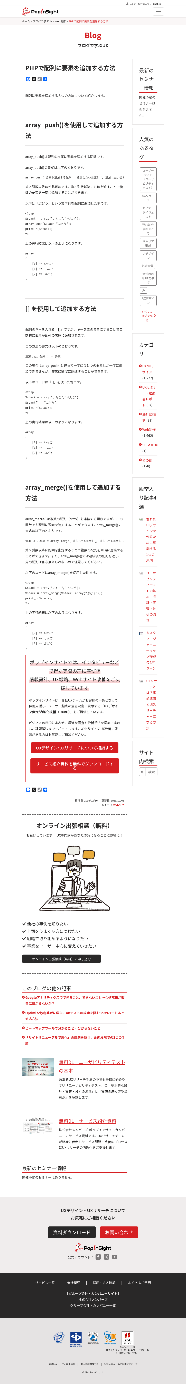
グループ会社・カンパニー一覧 (93, 1305)
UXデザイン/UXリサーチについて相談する (74, 748)
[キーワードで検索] (142, 772)
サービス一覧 (45, 1282)
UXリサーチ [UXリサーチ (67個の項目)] (148, 198)
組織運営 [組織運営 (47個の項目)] (147, 266)
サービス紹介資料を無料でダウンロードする (75, 766)
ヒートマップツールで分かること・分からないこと (62, 1028)
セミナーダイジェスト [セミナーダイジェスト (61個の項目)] (148, 212)
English (157, 3)
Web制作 (118, 805)
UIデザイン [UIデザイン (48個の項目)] (148, 255)
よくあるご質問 (139, 1282)
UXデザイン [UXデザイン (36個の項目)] (148, 300)
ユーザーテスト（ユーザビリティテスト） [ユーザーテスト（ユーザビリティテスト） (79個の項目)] (148, 179)
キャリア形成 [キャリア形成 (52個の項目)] (148, 243)
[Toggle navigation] (158, 11)
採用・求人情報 (104, 1282)
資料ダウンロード (72, 1232)
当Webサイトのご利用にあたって (121, 1364)
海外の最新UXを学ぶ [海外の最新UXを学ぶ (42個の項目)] (148, 278)
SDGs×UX (150, 444)
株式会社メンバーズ (93, 1299)
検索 (151, 771)
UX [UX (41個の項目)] (143, 290)
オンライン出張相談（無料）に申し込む (61, 958)
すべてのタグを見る (147, 315)
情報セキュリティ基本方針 (61, 1364)
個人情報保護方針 (90, 1364)
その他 (147, 460)
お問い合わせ (119, 1232)
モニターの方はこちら (140, 3)
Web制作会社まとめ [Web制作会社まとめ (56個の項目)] (148, 229)
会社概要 (73, 1282)
